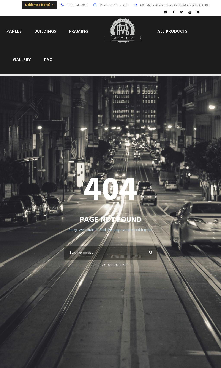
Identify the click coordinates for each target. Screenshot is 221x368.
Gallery (22, 59)
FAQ (48, 59)
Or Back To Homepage (110, 265)
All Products (172, 31)
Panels (14, 31)
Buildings (45, 31)
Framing (78, 31)
